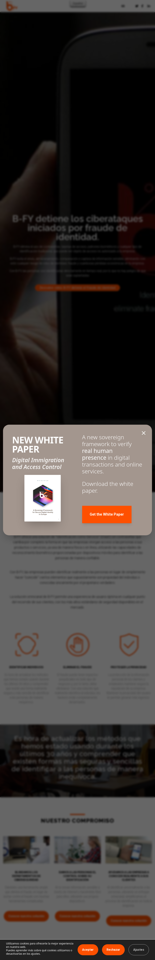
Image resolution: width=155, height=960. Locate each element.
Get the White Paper (107, 514)
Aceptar (88, 949)
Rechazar (113, 949)
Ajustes (138, 949)
